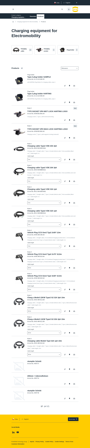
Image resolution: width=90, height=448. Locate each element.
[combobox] (68, 68)
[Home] (13, 21)
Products (40, 16)
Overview (33, 16)
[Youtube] (18, 432)
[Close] (76, 3)
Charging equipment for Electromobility (27, 21)
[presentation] (66, 3)
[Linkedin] (13, 432)
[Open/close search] (62, 9)
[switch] (65, 86)
